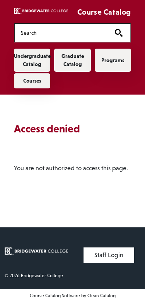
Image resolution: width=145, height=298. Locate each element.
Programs (112, 60)
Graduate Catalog (72, 60)
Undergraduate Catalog (32, 60)
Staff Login (108, 255)
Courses (32, 81)
